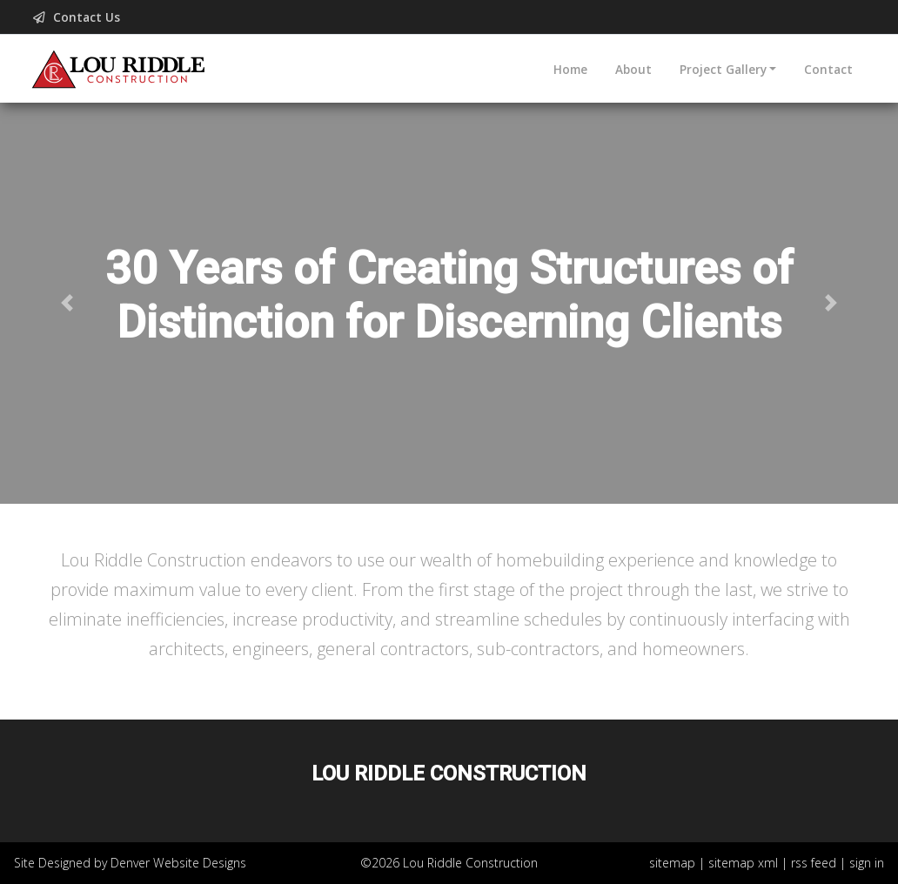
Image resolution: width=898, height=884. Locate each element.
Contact (828, 69)
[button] (67, 303)
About (633, 69)
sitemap (672, 862)
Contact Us (77, 17)
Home (570, 69)
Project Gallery (723, 69)
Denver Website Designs (178, 862)
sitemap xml (743, 862)
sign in (866, 862)
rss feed (813, 862)
